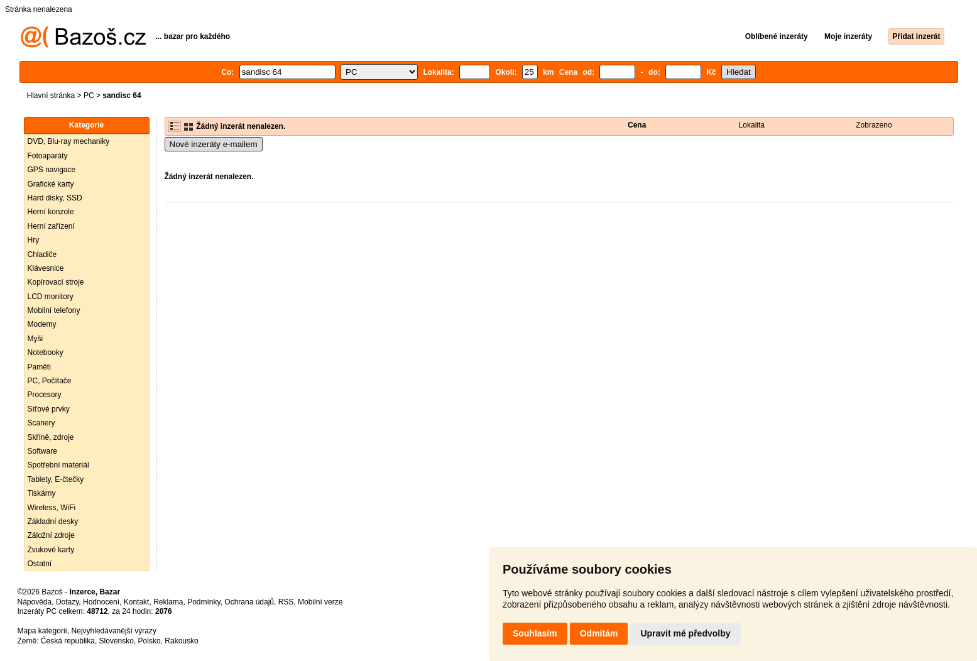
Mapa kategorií (42, 630)
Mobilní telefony (54, 310)
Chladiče (42, 254)
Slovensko (116, 640)
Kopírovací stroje (56, 282)
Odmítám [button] (599, 633)
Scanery (41, 422)
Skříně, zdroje (51, 437)
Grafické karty (51, 184)
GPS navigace (52, 169)
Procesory (45, 394)
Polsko (149, 640)
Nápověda (35, 602)
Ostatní (40, 563)
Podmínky (203, 602)
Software (42, 451)
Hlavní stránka (51, 95)
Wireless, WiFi (52, 507)
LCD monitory (51, 296)
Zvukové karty (51, 549)
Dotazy (67, 602)
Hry (34, 240)
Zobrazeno (874, 125)
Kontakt (137, 602)
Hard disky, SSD (55, 198)
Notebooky (45, 352)
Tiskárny (42, 493)
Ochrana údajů (249, 602)
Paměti (39, 367)
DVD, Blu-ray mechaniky (69, 141)
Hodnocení (101, 602)
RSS (286, 602)
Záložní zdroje (51, 535)
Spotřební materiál (58, 465)
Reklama (168, 602)
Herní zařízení (51, 226)
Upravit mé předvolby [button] (685, 633)
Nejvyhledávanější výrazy (114, 630)
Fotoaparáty (48, 155)
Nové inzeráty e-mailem (214, 144)
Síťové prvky (49, 409)
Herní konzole (51, 211)
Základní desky (53, 521)
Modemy (42, 324)
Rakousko (181, 640)
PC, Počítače (50, 380)
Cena (637, 125)
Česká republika (68, 640)
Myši (35, 338)
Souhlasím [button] (535, 633)
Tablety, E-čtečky (56, 479)
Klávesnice (46, 268)
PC (89, 95)
